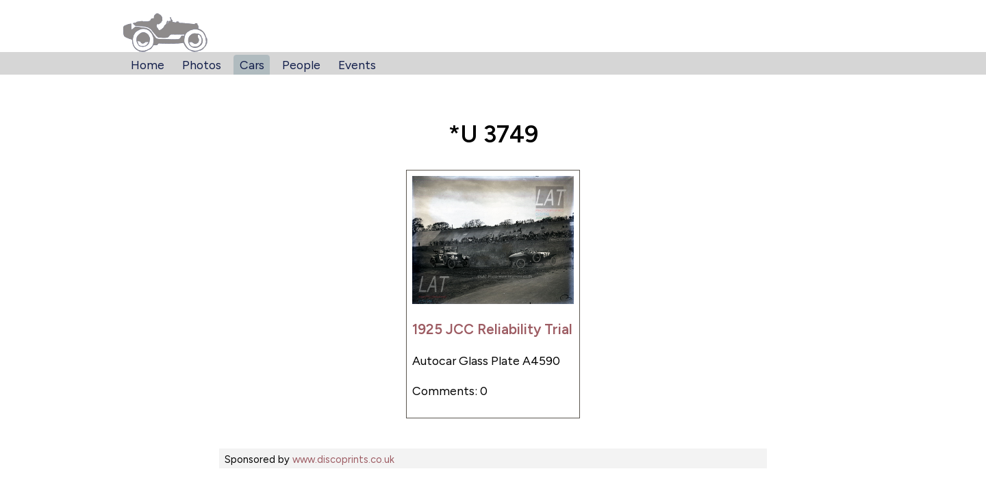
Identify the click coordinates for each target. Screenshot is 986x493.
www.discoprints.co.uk (343, 459)
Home (147, 65)
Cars (252, 65)
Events (357, 65)
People (301, 65)
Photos (201, 65)
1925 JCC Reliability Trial (492, 329)
